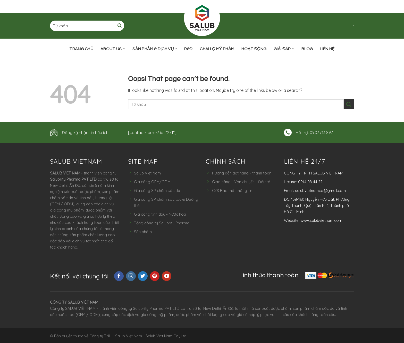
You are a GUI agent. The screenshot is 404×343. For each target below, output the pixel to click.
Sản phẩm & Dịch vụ (154, 48)
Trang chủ (81, 49)
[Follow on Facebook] (119, 276)
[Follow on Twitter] (143, 276)
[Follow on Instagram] (131, 276)
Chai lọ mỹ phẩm (217, 49)
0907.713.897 (321, 132)
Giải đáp (284, 48)
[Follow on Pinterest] (155, 276)
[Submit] (119, 25)
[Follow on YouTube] (167, 276)
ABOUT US (112, 48)
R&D (188, 49)
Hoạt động (253, 49)
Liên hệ (327, 49)
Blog (307, 49)
